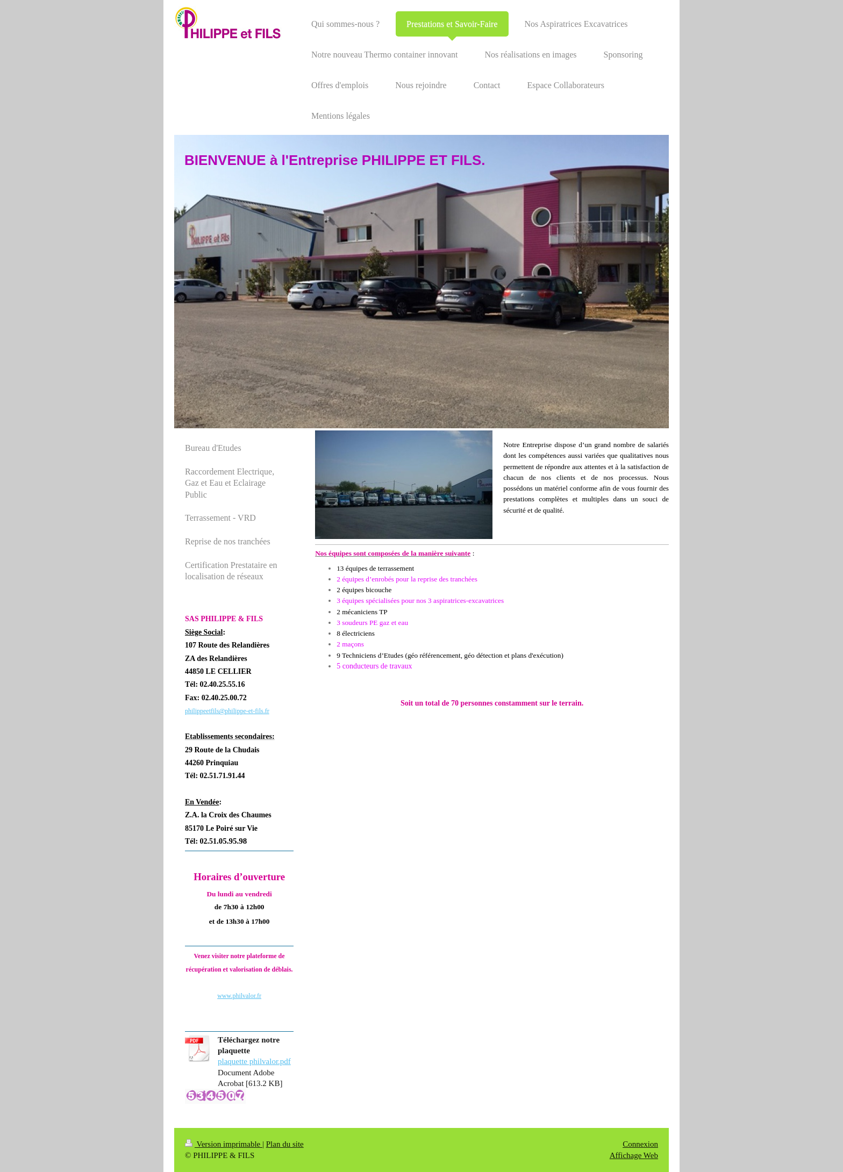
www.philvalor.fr (239, 996)
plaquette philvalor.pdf (254, 1061)
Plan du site (285, 1144)
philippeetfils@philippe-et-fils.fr (227, 711)
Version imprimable (223, 1144)
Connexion (640, 1144)
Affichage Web (634, 1155)
